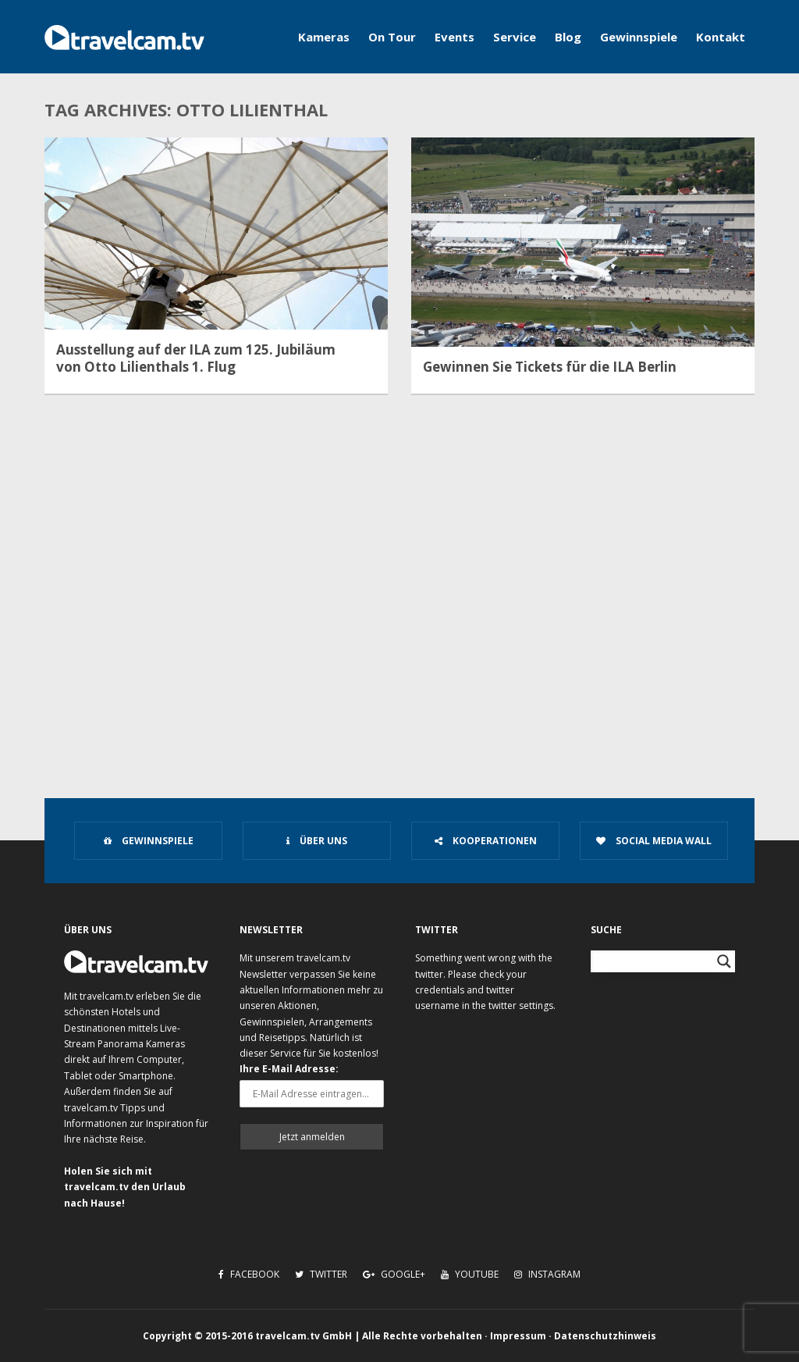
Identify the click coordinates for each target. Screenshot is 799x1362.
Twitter (321, 1274)
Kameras (324, 37)
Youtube (470, 1274)
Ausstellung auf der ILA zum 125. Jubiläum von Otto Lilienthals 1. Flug (196, 358)
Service (514, 37)
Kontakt (720, 37)
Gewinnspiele (638, 37)
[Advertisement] (399, 645)
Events (454, 37)
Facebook (248, 1274)
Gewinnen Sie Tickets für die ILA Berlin (549, 367)
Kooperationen (486, 840)
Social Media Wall (654, 840)
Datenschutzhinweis (605, 1335)
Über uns (316, 840)
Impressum (518, 1335)
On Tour (392, 37)
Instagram (547, 1274)
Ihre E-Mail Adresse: (289, 1068)
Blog (568, 37)
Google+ (394, 1274)
